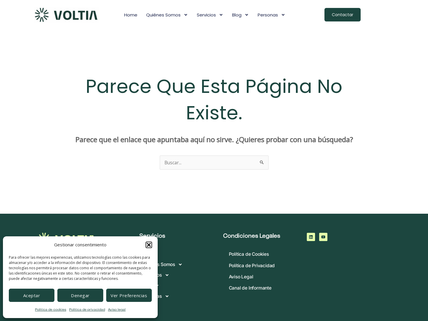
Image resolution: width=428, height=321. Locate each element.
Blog (240, 15)
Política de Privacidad (252, 266)
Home (130, 15)
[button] (149, 245)
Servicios (210, 15)
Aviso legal (117, 309)
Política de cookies (50, 309)
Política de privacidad (87, 309)
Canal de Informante (251, 290)
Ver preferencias (129, 295)
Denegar (80, 295)
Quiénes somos (167, 15)
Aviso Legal (241, 278)
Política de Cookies (249, 255)
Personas (271, 15)
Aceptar (31, 295)
